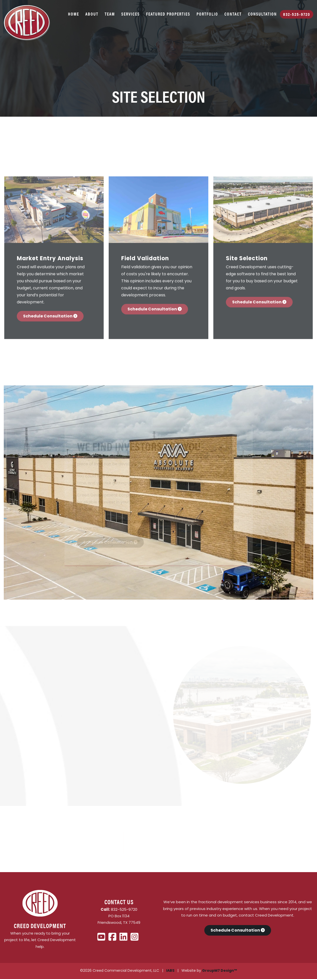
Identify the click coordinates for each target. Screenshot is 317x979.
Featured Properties (168, 14)
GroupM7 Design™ (219, 971)
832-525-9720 (296, 14)
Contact (233, 14)
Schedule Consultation (50, 315)
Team (110, 14)
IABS (170, 971)
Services (130, 14)
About (91, 14)
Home (73, 14)
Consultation (262, 14)
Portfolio (207, 14)
